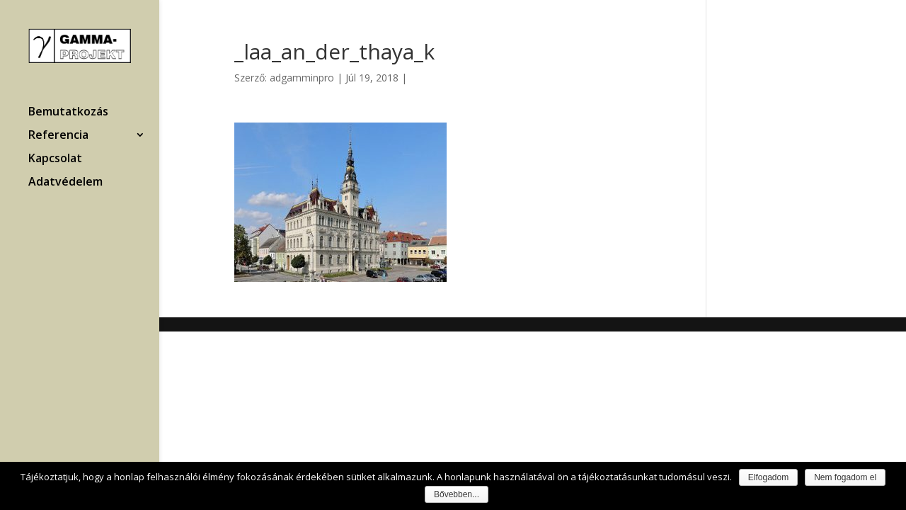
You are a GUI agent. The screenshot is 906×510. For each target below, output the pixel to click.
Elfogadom (768, 477)
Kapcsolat (55, 159)
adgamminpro (302, 77)
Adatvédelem (65, 182)
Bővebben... (456, 494)
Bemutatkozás (68, 112)
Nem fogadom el (845, 477)
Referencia (58, 136)
